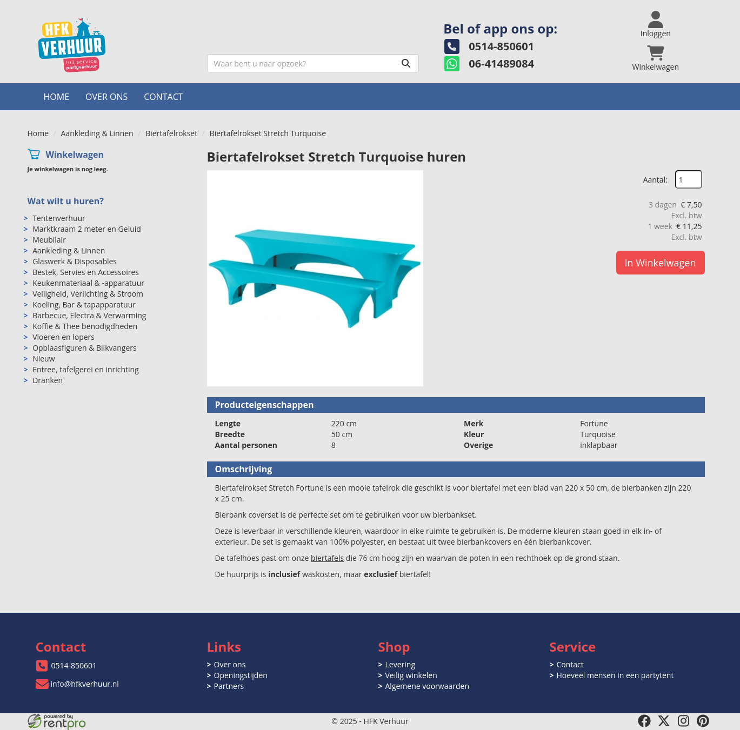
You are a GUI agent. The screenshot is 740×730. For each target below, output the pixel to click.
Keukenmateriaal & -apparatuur (88, 283)
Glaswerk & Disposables (74, 261)
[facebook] (644, 720)
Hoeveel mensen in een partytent (615, 675)
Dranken (47, 380)
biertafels (327, 558)
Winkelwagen (74, 154)
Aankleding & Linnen (97, 133)
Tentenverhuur (58, 218)
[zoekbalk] (313, 63)
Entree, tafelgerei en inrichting (85, 369)
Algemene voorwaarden (427, 686)
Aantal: (655, 180)
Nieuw (43, 358)
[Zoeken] (406, 63)
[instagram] (683, 720)
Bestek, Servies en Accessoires (85, 272)
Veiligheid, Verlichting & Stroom (87, 294)
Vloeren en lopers (63, 337)
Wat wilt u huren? (66, 201)
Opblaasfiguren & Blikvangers (84, 348)
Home (57, 97)
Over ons (106, 97)
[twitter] (664, 720)
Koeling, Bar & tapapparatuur (84, 304)
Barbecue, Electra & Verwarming (89, 315)
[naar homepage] (113, 45)
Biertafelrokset (171, 133)
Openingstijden (241, 675)
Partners (229, 686)
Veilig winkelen (411, 675)
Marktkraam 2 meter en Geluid (86, 229)
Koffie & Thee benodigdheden (84, 326)
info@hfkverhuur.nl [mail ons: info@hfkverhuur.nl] (85, 684)
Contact (163, 97)
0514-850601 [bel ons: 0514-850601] (74, 665)
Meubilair (49, 240)
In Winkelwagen (660, 262)
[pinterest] (702, 720)
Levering (400, 664)
